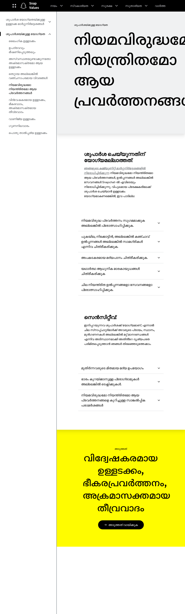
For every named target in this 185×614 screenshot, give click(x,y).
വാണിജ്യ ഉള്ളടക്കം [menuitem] (22, 119)
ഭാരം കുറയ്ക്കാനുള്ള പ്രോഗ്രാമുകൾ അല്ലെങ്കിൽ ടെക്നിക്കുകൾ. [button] (121, 381)
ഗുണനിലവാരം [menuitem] (19, 126)
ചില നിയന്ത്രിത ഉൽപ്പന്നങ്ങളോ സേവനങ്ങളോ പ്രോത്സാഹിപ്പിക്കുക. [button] (121, 287)
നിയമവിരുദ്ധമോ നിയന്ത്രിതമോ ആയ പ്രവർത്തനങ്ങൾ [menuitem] (22, 89)
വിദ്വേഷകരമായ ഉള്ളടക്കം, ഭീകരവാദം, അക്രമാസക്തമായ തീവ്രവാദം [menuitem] (27, 106)
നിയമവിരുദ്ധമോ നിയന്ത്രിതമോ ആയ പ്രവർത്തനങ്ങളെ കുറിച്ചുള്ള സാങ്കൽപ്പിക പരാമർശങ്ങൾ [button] (121, 400)
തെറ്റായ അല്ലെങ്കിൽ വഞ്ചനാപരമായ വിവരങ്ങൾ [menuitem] (28, 76)
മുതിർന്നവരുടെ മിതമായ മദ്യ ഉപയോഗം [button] (121, 368)
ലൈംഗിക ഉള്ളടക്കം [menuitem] (22, 41)
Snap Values (34, 6)
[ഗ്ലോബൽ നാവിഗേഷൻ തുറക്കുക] (14, 5)
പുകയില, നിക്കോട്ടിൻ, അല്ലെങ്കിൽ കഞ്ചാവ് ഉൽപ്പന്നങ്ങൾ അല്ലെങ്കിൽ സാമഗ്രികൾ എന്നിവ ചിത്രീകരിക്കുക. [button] (121, 241)
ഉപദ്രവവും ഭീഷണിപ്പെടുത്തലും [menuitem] (22, 50)
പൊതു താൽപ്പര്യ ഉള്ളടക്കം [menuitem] (28, 133)
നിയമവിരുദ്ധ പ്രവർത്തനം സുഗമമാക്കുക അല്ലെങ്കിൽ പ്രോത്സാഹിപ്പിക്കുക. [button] (121, 223)
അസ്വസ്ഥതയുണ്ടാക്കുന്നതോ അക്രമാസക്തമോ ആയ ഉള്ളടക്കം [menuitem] (30, 63)
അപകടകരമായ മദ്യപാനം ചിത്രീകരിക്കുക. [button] (121, 258)
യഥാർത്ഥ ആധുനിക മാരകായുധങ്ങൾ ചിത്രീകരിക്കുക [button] (121, 271)
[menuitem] (28, 21)
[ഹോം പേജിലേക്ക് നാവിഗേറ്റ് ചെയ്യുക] (23, 6)
